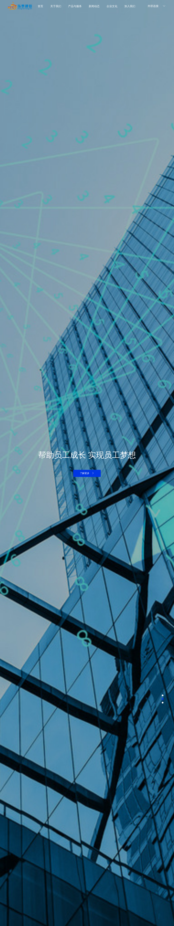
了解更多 (87, 473)
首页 (40, 6)
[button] (162, 695)
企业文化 (112, 6)
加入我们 (129, 6)
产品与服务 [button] (75, 6)
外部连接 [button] (157, 6)
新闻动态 (94, 6)
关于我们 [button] (55, 6)
